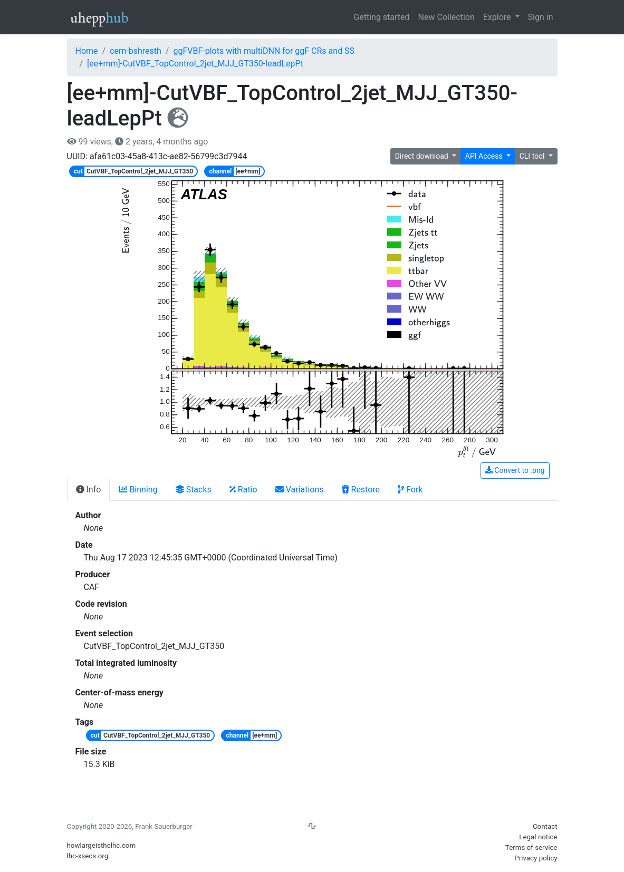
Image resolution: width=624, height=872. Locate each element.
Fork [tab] (410, 490)
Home (86, 51)
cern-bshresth (135, 51)
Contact (545, 826)
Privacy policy (535, 858)
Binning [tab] (138, 490)
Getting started (381, 17)
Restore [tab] (361, 490)
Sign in (540, 17)
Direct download (422, 156)
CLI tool (533, 156)
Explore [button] (498, 17)
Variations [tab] (299, 490)
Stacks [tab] (194, 490)
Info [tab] (88, 490)
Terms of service (531, 847)
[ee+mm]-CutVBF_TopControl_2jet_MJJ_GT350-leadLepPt (195, 64)
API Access (484, 156)
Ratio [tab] (243, 490)
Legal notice (538, 837)
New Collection (446, 17)
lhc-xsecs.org (88, 856)
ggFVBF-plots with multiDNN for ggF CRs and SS (263, 51)
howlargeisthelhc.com (101, 845)
